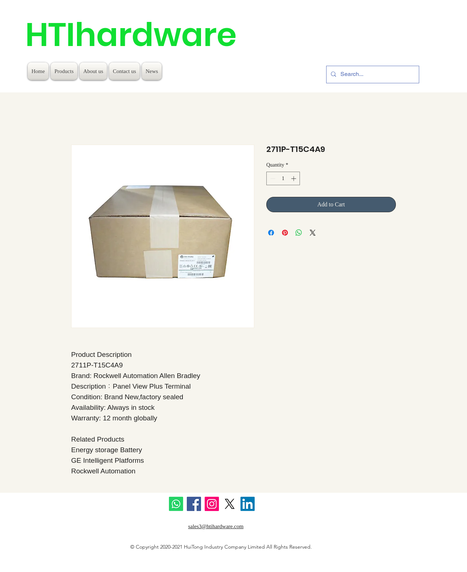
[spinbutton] (283, 178)
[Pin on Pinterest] (285, 232)
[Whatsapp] (176, 504)
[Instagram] (212, 504)
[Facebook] (194, 504)
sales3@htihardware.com (216, 526)
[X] (230, 504)
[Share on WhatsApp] (298, 232)
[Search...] (372, 74)
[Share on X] (312, 232)
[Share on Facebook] (271, 232)
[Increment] (294, 178)
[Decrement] (272, 178)
